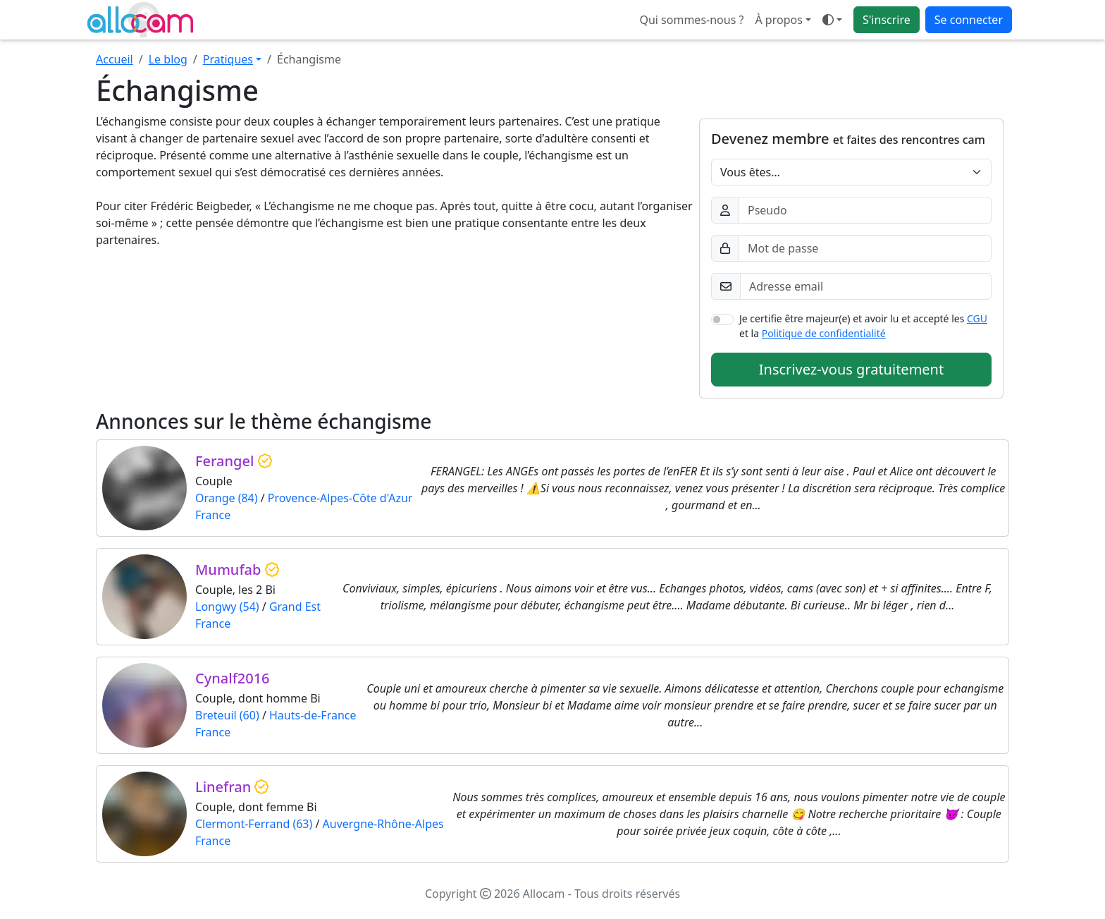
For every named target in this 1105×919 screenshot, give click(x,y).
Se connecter (968, 20)
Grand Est (295, 606)
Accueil (114, 59)
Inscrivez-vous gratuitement (851, 369)
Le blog (168, 59)
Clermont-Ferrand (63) (253, 824)
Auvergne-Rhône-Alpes (383, 824)
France (212, 515)
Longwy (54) (227, 606)
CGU (977, 318)
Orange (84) (226, 498)
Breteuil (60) (227, 715)
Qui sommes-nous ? (691, 20)
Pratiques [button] (228, 59)
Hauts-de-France (313, 715)
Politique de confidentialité (824, 333)
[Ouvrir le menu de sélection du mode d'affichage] (832, 19)
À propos (778, 20)
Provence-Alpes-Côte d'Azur (340, 498)
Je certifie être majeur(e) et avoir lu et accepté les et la (863, 326)
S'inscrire (886, 20)
